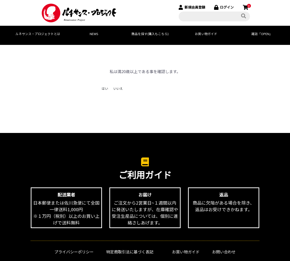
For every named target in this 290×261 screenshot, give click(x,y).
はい (105, 88)
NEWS (94, 33)
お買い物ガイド (206, 33)
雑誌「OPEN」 (262, 33)
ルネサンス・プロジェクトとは (37, 33)
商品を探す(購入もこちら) (150, 33)
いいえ (118, 88)
